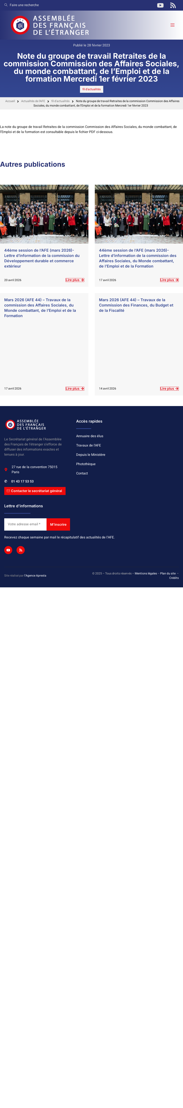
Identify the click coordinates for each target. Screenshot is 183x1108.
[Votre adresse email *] (25, 525)
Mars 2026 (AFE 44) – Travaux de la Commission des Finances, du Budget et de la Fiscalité (136, 305)
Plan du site (168, 573)
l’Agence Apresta (35, 576)
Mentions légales (146, 573)
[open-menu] (172, 25)
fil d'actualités (92, 89)
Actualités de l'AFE (33, 101)
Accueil (10, 101)
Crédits (174, 578)
